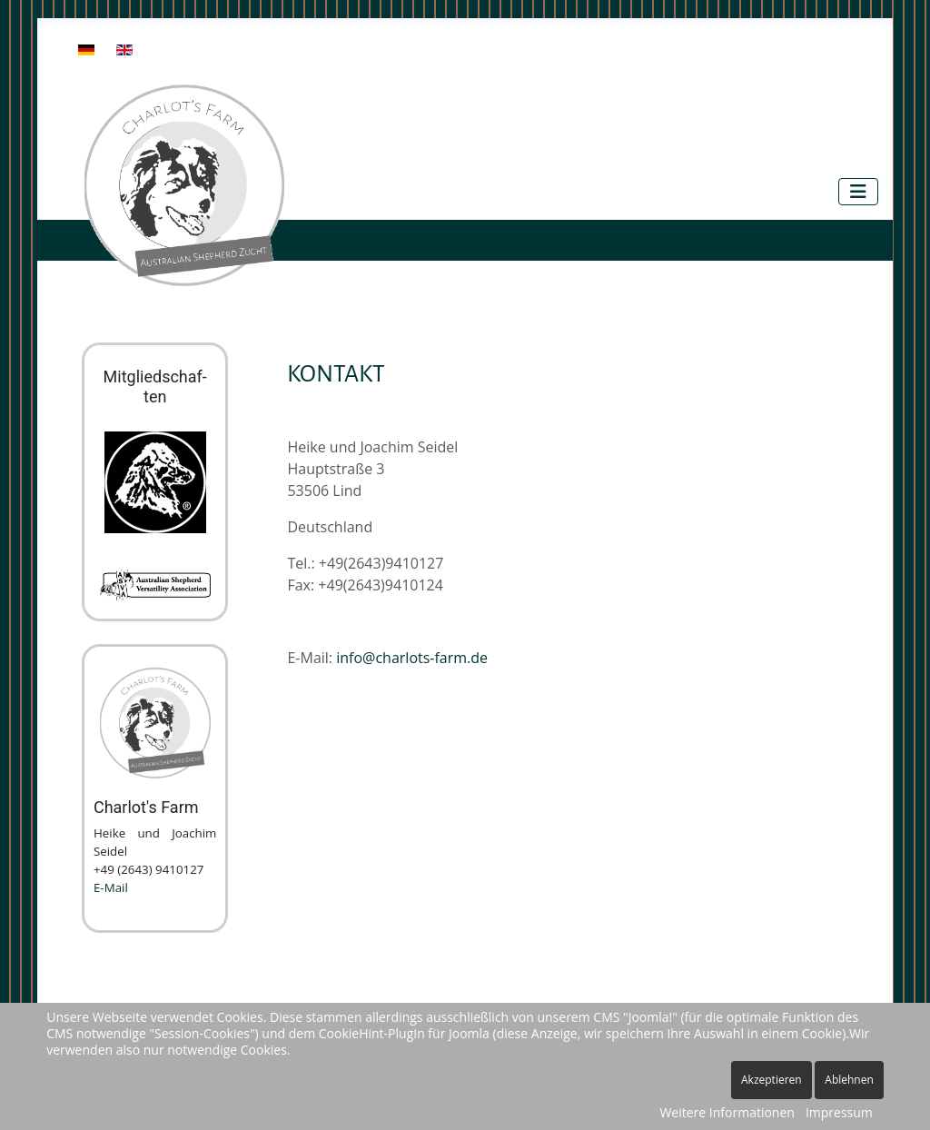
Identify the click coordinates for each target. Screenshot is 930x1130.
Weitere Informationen (726, 1112)
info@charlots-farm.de (412, 658)
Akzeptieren (771, 1079)
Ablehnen (849, 1079)
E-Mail (111, 887)
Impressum (839, 1112)
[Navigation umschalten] (858, 191)
